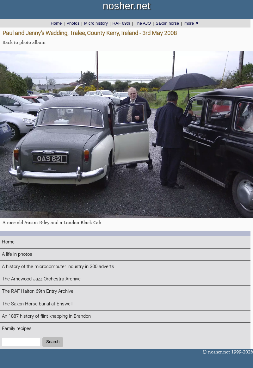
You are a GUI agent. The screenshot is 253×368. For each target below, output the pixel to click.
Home (56, 23)
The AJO (143, 23)
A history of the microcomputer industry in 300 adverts (58, 266)
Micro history (96, 23)
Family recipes (17, 328)
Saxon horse (167, 23)
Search (52, 341)
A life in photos (17, 254)
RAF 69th (121, 23)
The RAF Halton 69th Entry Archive (37, 291)
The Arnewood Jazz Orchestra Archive (41, 279)
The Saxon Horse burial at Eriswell (37, 304)
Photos (72, 23)
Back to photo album (24, 42)
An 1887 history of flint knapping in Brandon (46, 316)
